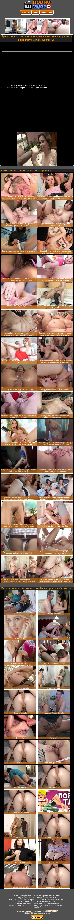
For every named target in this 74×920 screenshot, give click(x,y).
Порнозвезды (46, 12)
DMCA (55, 911)
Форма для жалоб (39, 911)
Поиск (35, 12)
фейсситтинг (41, 88)
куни (31, 88)
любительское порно (16, 88)
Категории (26, 12)
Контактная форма (23, 911)
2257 (50, 911)
